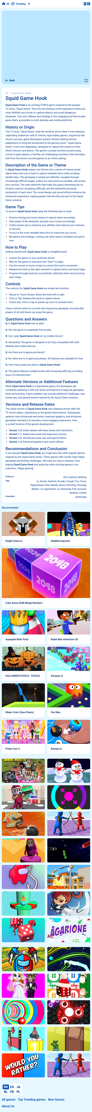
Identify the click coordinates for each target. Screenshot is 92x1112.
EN (6, 1087)
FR (12, 1092)
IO (6, 93)
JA (18, 1087)
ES (12, 1087)
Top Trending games (32, 1099)
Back (10, 80)
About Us (8, 1106)
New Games (56, 1099)
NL (6, 1092)
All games (8, 1099)
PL (18, 1092)
